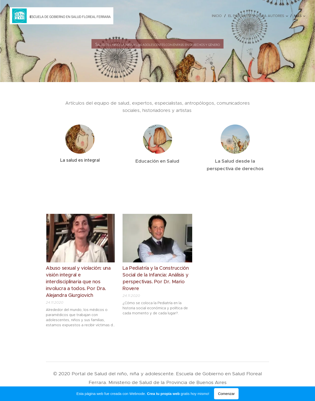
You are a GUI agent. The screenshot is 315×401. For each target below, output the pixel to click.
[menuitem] (218, 16)
